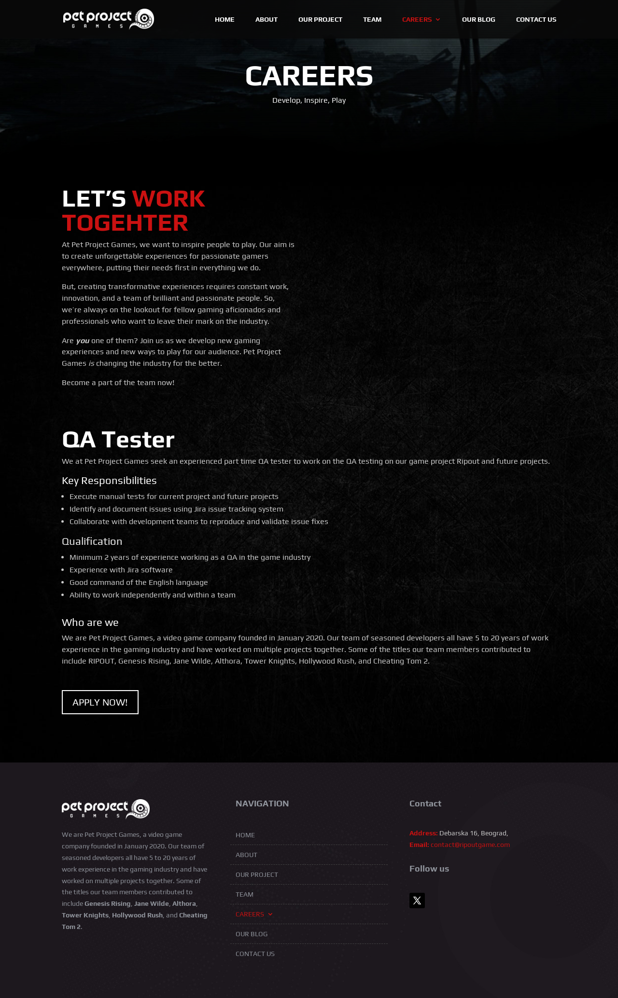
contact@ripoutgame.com (470, 844)
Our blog (478, 19)
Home (225, 19)
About (266, 19)
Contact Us (536, 19)
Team (372, 19)
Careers (417, 19)
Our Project (320, 19)
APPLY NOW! (100, 701)
